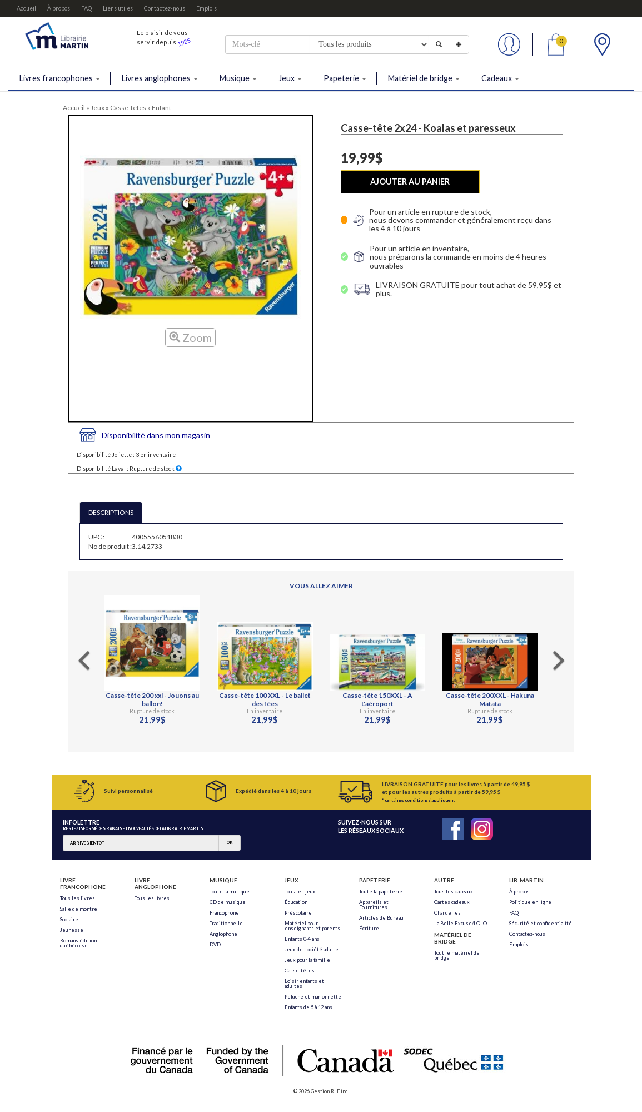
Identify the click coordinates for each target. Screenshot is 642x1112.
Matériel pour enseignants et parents (312, 925)
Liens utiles (118, 8)
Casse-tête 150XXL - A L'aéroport (377, 699)
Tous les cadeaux (453, 891)
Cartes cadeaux (452, 902)
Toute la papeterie (380, 891)
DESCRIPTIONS (110, 512)
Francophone (224, 913)
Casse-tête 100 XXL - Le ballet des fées (265, 699)
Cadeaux (500, 78)
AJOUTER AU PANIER (410, 181)
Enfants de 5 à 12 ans (308, 1007)
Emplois (206, 8)
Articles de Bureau (381, 918)
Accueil (26, 8)
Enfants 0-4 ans (302, 939)
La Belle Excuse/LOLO (460, 923)
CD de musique (228, 902)
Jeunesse (71, 930)
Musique (238, 78)
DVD (215, 944)
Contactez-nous (164, 8)
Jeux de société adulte (312, 949)
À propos (58, 8)
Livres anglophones (160, 78)
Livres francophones (59, 78)
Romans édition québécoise (78, 943)
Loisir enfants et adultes (304, 983)
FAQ (86, 8)
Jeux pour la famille (307, 960)
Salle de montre (78, 909)
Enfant (161, 107)
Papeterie (345, 78)
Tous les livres (77, 898)
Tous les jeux (300, 891)
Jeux (290, 78)
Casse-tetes (128, 107)
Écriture (369, 928)
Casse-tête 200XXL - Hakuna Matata (490, 699)
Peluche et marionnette (313, 997)
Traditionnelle (226, 923)
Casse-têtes (300, 970)
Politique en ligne (530, 902)
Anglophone (223, 934)
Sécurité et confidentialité (540, 923)
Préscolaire (298, 913)
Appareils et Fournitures (374, 904)
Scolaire (69, 919)
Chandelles (447, 913)
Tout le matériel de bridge (457, 955)
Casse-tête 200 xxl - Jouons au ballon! (152, 699)
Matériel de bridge (424, 78)
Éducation (296, 902)
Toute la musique (230, 891)
